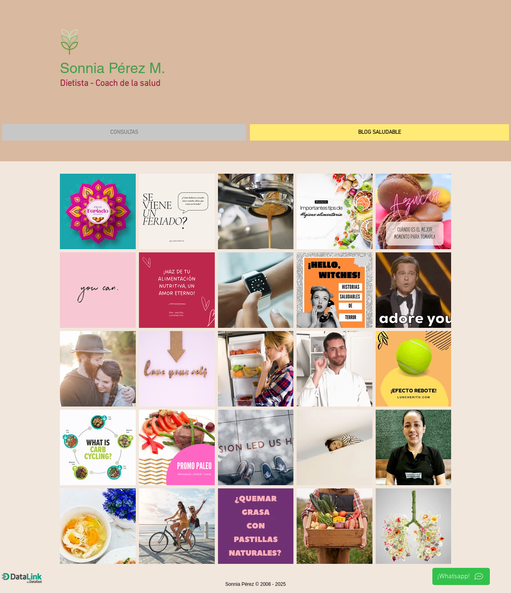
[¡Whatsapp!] (461, 576)
